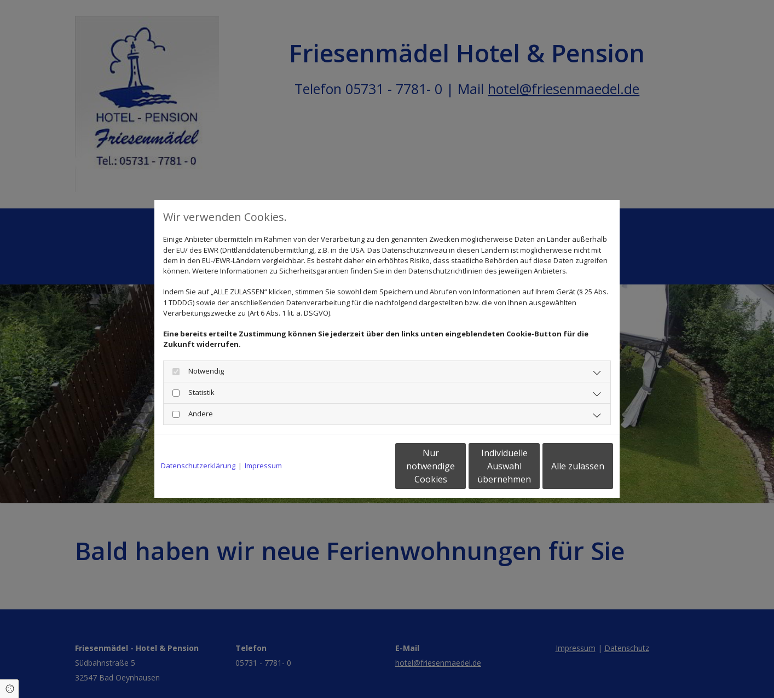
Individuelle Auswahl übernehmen (459, 466)
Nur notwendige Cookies (354, 466)
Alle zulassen (562, 466)
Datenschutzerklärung (198, 465)
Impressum (263, 465)
